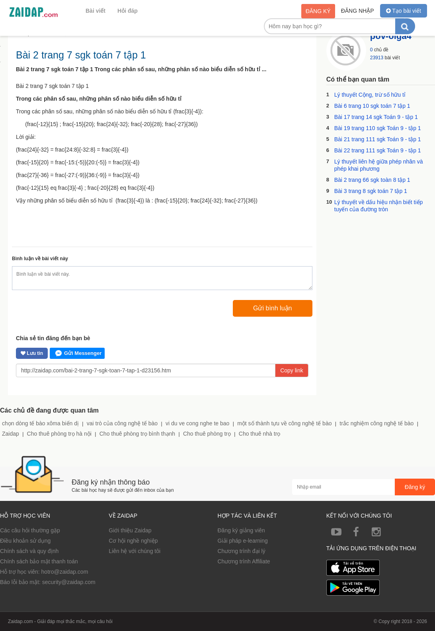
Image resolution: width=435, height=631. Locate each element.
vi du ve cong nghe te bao (197, 423)
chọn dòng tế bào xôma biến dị (40, 423)
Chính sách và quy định (29, 551)
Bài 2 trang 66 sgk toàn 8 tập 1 (372, 180)
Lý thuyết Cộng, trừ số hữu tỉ (370, 95)
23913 (376, 57)
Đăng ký (318, 11)
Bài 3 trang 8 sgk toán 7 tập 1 (370, 191)
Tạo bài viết (403, 11)
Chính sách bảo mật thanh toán (39, 561)
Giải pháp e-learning (243, 541)
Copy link (291, 370)
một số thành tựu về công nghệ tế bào (284, 423)
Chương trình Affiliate (244, 561)
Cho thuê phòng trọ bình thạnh (137, 433)
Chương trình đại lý (241, 551)
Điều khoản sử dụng (25, 541)
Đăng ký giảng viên (241, 530)
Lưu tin (32, 353)
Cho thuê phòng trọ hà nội (59, 433)
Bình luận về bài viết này (40, 258)
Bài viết (95, 11)
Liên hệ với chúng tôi (134, 551)
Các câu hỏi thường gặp (30, 530)
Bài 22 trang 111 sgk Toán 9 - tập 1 (377, 150)
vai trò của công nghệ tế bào (122, 423)
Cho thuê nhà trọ (260, 433)
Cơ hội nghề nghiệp (133, 541)
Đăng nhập (357, 11)
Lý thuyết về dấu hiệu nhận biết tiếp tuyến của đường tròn (378, 205)
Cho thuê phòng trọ (207, 433)
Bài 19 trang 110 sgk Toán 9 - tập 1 (377, 128)
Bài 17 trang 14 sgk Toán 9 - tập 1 (376, 117)
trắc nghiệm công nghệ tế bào (376, 423)
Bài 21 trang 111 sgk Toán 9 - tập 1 (377, 139)
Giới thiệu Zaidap (130, 530)
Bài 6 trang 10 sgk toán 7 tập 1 (372, 106)
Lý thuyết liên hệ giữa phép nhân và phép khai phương (378, 165)
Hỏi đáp (127, 11)
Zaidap (10, 433)
